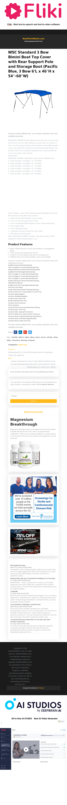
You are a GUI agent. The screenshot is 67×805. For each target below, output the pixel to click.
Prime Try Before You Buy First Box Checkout (24, 314)
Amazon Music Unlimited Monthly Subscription (24, 316)
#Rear (9, 340)
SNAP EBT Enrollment (15, 283)
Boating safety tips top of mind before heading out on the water (32, 578)
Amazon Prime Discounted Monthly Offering (24, 307)
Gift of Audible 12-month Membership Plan (23, 267)
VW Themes (40, 688)
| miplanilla (14, 591)
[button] (33, 48)
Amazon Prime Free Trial (17, 298)
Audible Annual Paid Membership (20, 265)
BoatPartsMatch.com (33, 38)
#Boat (32, 337)
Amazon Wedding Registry (17, 296)
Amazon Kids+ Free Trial (16, 310)
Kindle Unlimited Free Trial (17, 301)
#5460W (14, 337)
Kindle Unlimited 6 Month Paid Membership (23, 290)
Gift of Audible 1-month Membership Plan (23, 278)
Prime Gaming (13, 305)
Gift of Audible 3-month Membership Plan (23, 274)
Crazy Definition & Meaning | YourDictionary (25, 605)
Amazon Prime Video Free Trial (19, 321)
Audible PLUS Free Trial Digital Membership (23, 285)
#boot (37, 337)
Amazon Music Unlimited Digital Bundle (22, 318)
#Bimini (21, 337)
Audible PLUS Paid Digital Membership (21, 272)
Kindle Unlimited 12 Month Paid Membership (23, 281)
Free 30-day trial (48, 384)
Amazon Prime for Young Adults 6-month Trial (24, 292)
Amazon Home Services (17, 303)
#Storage (24, 340)
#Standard (16, 340)
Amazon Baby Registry (16, 294)
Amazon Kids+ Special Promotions (20, 312)
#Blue (27, 337)
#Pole (55, 337)
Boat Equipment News (17, 565)
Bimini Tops (22, 345)
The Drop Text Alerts (15, 287)
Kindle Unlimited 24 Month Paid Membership (24, 270)
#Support (31, 340)
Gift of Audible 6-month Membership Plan (23, 276)
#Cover (43, 337)
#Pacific (49, 337)
